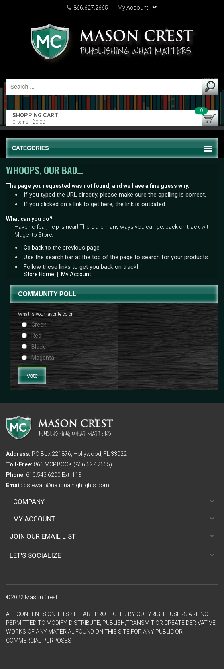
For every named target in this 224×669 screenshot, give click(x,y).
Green (39, 324)
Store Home (39, 274)
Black (38, 347)
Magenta (42, 357)
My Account (76, 274)
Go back (34, 247)
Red (36, 335)
